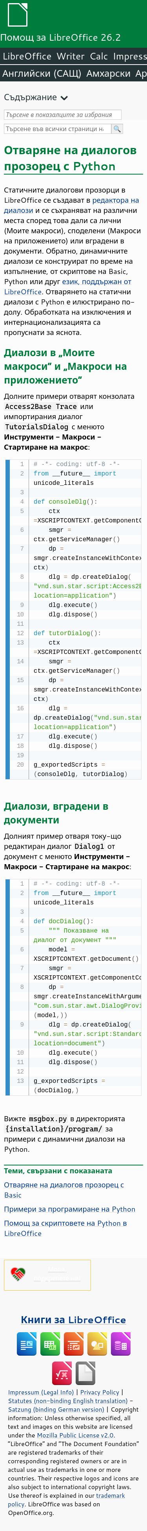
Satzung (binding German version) (56, 1407)
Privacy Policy (99, 1390)
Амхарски (108, 73)
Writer (70, 56)
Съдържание (30, 97)
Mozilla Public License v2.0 (75, 1433)
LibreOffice (26, 56)
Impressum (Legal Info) (41, 1390)
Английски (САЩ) (42, 73)
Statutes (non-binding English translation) (68, 1399)
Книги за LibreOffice (73, 1318)
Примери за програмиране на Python (70, 1207)
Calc (98, 56)
